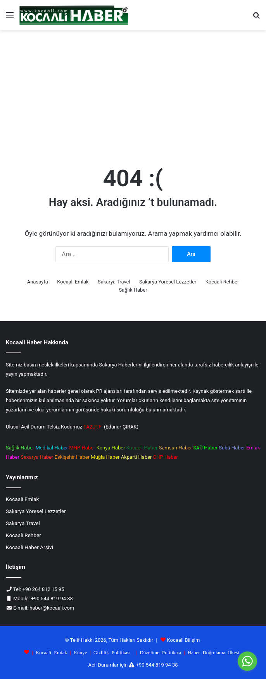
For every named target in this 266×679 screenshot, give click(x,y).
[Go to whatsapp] (247, 661)
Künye (80, 652)
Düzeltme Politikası (160, 652)
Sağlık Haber (133, 290)
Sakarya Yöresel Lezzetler (168, 282)
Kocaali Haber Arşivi (29, 547)
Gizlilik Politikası (112, 652)
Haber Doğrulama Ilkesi (213, 652)
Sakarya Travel (114, 282)
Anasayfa (37, 282)
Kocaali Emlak (73, 282)
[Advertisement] (133, 96)
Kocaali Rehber (222, 282)
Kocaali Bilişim (183, 640)
